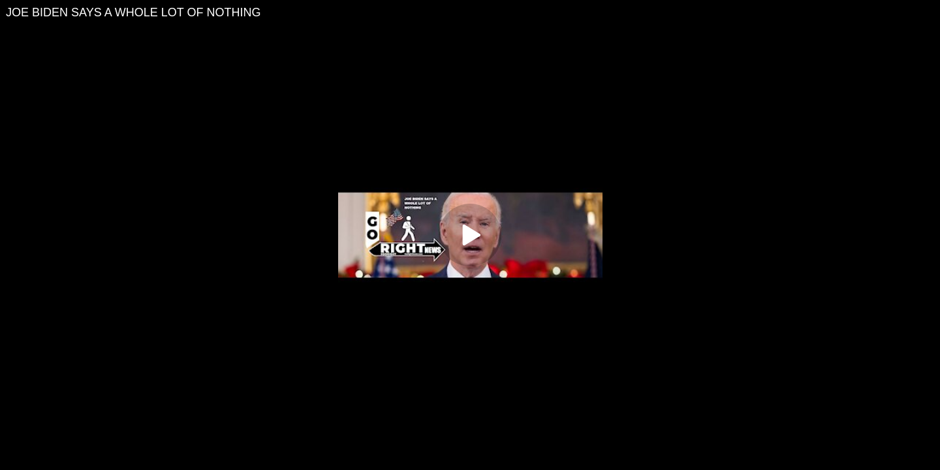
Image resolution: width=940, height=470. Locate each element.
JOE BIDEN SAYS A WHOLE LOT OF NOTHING (133, 12)
